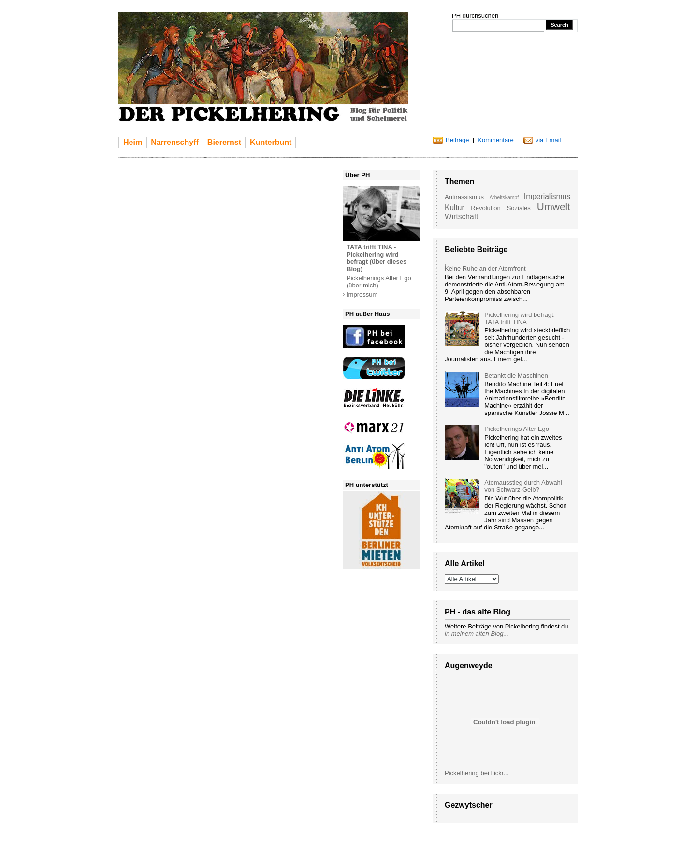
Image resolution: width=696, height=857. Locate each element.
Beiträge (457, 139)
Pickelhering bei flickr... (476, 773)
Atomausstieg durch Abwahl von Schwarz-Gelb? (523, 486)
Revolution (485, 208)
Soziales (519, 208)
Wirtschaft (461, 217)
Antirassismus (464, 196)
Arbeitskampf (504, 197)
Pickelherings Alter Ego (516, 428)
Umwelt (553, 206)
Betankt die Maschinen (516, 375)
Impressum (362, 294)
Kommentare (495, 139)
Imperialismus (547, 196)
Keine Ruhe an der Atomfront (485, 268)
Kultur (454, 207)
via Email (548, 139)
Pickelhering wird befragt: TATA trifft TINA (519, 318)
